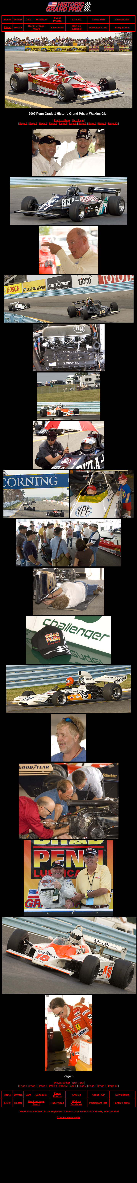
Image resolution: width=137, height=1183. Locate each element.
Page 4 (53, 123)
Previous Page (62, 120)
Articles (76, 19)
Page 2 (33, 123)
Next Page (78, 120)
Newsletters (122, 19)
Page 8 (92, 123)
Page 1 (23, 123)
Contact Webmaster (68, 1117)
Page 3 (43, 123)
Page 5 (63, 123)
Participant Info (98, 27)
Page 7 (82, 123)
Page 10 (112, 123)
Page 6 (73, 123)
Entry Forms (122, 27)
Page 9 (102, 123)
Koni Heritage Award (36, 27)
